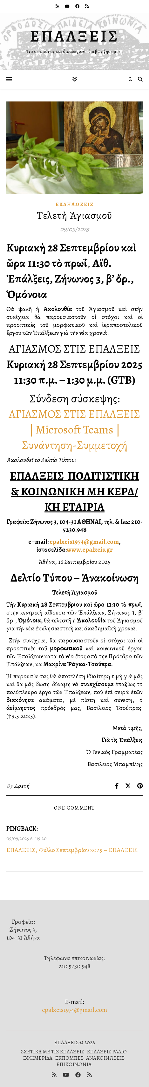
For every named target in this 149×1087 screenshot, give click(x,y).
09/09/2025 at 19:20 (26, 838)
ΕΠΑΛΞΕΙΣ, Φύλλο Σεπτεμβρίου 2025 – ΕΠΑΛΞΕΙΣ (72, 850)
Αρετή (22, 786)
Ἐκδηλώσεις (75, 204)
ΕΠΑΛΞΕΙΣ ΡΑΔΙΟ (107, 1051)
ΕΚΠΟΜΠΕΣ (69, 1058)
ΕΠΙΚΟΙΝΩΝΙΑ (73, 1064)
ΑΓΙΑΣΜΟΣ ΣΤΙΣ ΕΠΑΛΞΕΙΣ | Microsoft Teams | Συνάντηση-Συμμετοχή (74, 429)
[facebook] (77, 6)
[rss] (58, 6)
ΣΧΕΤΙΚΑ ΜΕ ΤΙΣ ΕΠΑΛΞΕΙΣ (52, 1051)
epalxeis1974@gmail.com (74, 1010)
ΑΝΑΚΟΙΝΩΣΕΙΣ (105, 1058)
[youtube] (68, 6)
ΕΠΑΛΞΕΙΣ (74, 36)
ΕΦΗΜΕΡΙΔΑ (37, 1058)
